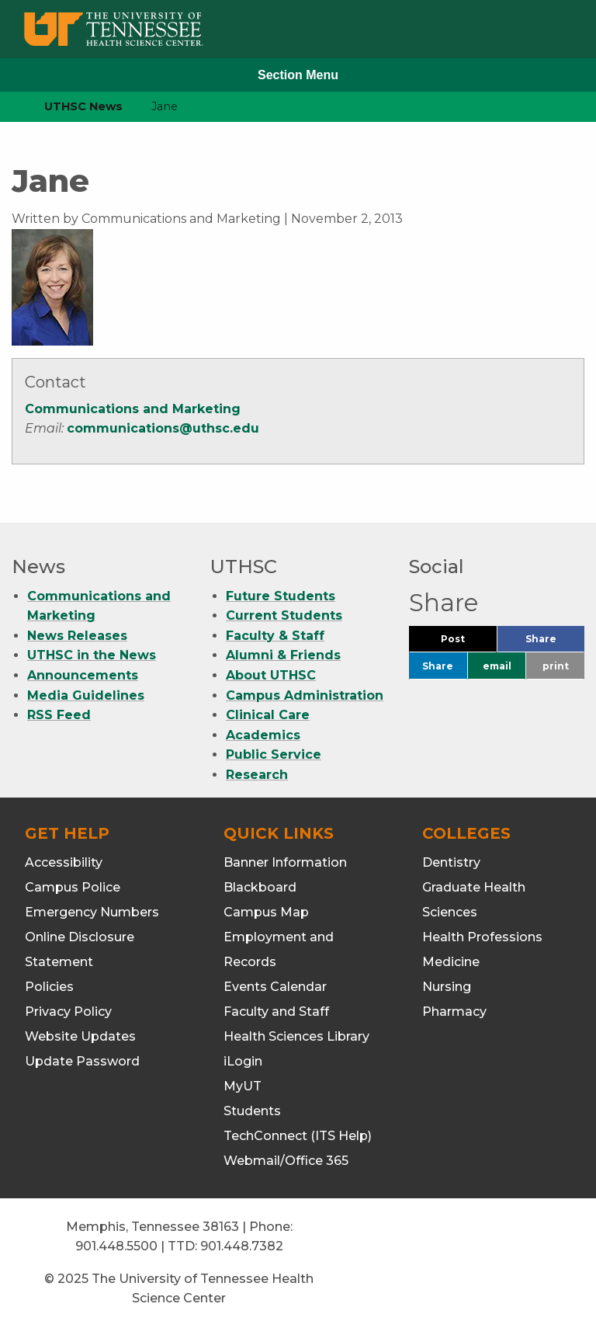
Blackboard (260, 887)
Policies (49, 986)
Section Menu (298, 75)
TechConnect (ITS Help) (298, 1135)
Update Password (82, 1061)
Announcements (82, 675)
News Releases (77, 635)
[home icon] (8, 107)
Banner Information (285, 862)
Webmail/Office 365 (286, 1160)
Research (257, 774)
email (497, 666)
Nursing (446, 986)
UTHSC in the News (91, 655)
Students (252, 1111)
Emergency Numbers (92, 912)
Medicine (451, 961)
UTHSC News (83, 106)
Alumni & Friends (283, 655)
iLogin (243, 1061)
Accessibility (63, 862)
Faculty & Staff (275, 635)
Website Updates (80, 1036)
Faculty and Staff (276, 1011)
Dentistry (451, 862)
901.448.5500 (116, 1246)
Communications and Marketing (133, 409)
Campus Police (72, 887)
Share (554, 642)
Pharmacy (454, 1011)
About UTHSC (271, 675)
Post (469, 642)
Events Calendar (275, 986)
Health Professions (482, 937)
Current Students (284, 615)
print (555, 666)
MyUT (243, 1086)
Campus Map (266, 912)
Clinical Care (268, 714)
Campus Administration (304, 695)
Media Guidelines (85, 695)
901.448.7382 (241, 1246)
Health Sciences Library (296, 1036)
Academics (263, 735)
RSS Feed (59, 714)
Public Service (273, 754)
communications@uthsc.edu (163, 428)
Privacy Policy (68, 1011)
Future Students (280, 596)
